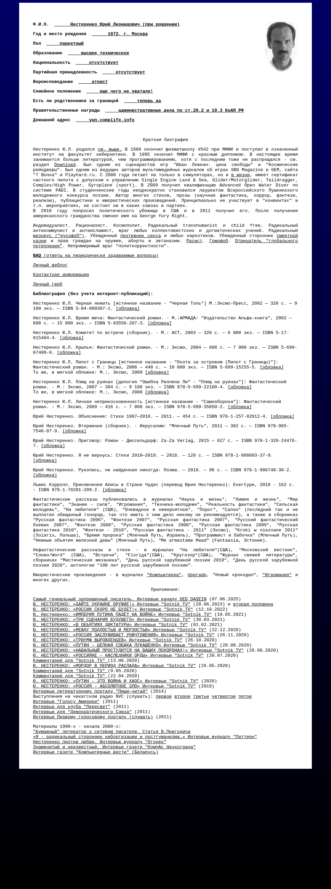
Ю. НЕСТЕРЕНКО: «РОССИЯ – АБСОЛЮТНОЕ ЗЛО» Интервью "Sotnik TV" (114, 788)
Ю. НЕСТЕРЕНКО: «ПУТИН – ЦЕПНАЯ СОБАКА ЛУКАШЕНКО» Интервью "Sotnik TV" (125, 739)
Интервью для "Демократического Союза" (82, 819)
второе (182, 800)
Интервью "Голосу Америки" (66, 807)
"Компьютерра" (164, 656)
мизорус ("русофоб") (58, 268)
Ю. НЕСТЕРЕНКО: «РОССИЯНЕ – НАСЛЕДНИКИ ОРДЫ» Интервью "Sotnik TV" (118, 751)
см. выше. (110, 165)
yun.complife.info (111, 132)
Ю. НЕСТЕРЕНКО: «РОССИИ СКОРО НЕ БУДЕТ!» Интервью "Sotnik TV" (113, 696)
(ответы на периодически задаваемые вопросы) (96, 291)
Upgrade (197, 656)
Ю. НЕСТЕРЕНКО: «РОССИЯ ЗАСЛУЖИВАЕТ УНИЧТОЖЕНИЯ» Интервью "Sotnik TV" (123, 727)
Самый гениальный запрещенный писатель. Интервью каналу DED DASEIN (120, 684)
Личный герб (48, 323)
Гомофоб (218, 274)
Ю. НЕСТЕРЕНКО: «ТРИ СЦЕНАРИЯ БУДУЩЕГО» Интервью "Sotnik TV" (111, 708)
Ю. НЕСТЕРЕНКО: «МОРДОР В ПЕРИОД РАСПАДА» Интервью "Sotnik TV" (114, 764)
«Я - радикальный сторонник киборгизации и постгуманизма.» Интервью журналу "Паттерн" (145, 848)
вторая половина (253, 690)
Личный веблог (50, 301)
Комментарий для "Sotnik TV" (70, 757)
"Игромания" (277, 656)
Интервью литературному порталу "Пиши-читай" (90, 794)
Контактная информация (61, 312)
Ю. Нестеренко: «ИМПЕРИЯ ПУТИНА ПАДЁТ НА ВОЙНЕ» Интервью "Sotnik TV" (122, 702)
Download (65, 184)
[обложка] (128, 350)
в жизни (240, 196)
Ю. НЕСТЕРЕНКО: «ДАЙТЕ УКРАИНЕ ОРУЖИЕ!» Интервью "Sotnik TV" (111, 690)
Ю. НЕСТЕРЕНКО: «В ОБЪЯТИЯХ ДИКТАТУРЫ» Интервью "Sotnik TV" (110, 714)
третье (201, 800)
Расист (194, 274)
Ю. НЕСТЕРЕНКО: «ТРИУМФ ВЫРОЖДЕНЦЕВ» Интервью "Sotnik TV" (108, 733)
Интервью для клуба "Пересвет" (71, 813)
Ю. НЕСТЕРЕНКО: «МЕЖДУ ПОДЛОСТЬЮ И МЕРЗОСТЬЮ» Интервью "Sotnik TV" (120, 721)
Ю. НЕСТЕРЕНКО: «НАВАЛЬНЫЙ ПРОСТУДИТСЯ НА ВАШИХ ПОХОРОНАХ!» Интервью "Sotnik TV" (138, 745)
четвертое (224, 800)
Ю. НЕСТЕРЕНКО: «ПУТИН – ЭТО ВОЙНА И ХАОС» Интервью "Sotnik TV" (116, 782)
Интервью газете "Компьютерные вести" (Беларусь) (96, 866)
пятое (245, 800)
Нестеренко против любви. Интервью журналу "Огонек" (100, 854)
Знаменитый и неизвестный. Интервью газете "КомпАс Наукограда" (114, 860)
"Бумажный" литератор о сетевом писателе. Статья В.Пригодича (111, 842)
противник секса (140, 268)
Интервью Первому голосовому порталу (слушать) (93, 825)
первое (164, 800)
